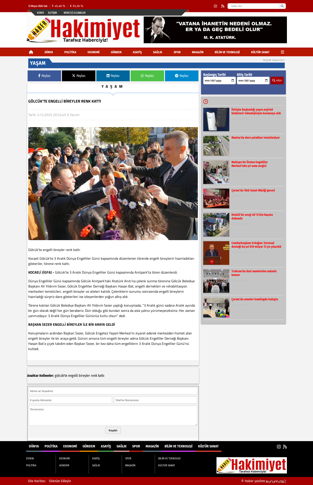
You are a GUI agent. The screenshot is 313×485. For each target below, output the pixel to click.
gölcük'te (61, 376)
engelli (73, 376)
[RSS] (222, 6)
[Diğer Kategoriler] (282, 52)
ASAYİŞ (137, 52)
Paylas (44, 76)
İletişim (52, 12)
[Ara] (282, 6)
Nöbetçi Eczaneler (75, 12)
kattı (101, 376)
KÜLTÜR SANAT (260, 52)
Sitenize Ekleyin (60, 481)
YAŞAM (113, 86)
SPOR (177, 52)
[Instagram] (215, 6)
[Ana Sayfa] (31, 52)
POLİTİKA (70, 52)
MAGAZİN (197, 52)
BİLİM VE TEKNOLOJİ (227, 52)
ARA (277, 80)
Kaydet (113, 430)
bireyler (84, 376)
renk (94, 376)
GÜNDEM (116, 52)
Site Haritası (36, 481)
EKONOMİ (94, 52)
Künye (40, 12)
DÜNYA (49, 52)
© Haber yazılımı (264, 481)
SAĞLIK (157, 52)
